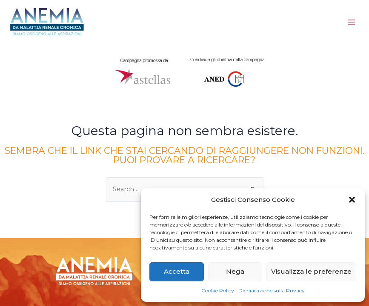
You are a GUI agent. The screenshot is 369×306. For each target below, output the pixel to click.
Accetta (176, 271)
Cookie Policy (217, 290)
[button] (352, 200)
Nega (235, 271)
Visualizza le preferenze (311, 271)
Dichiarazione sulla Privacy (271, 290)
